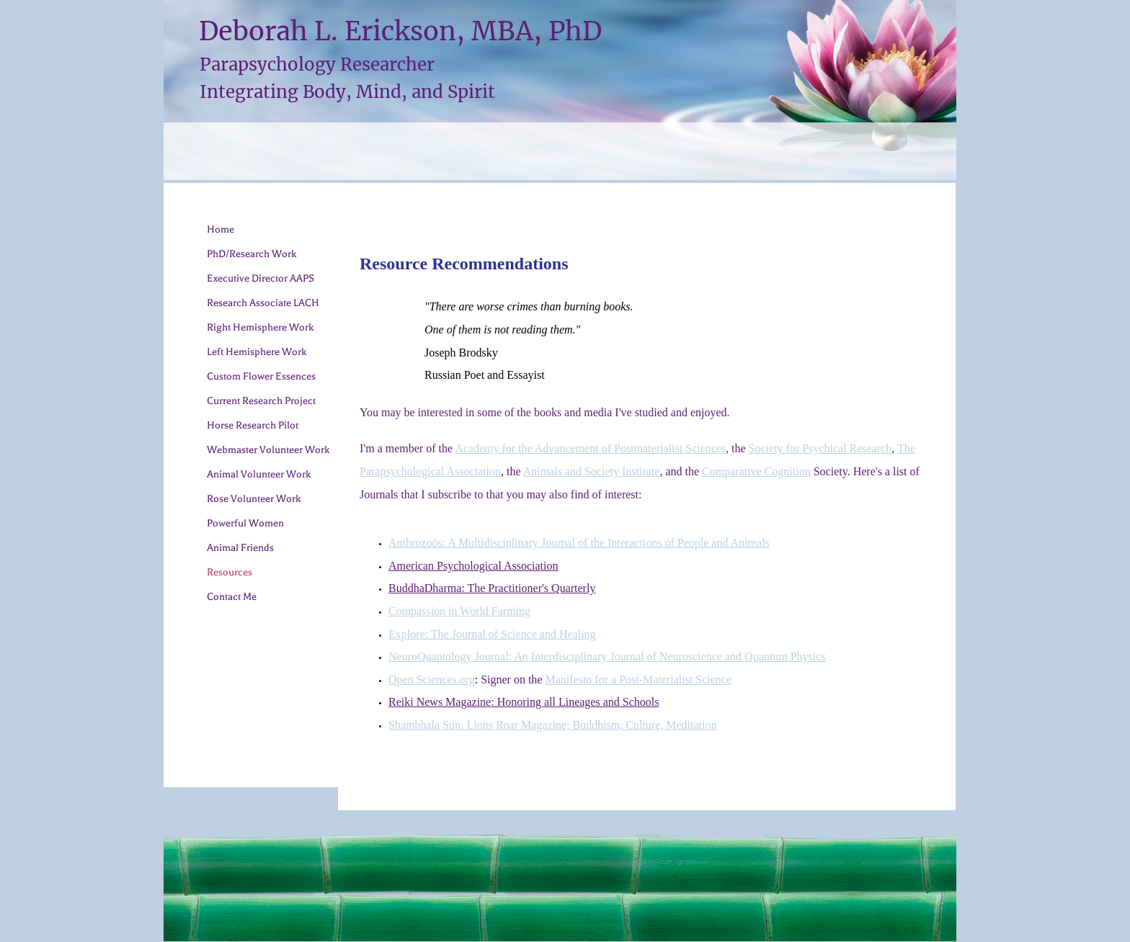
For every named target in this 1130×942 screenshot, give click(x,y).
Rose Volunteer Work (254, 499)
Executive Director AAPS (260, 278)
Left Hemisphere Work (256, 352)
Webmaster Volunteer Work (268, 450)
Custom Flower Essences (261, 376)
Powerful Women (245, 523)
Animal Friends (240, 548)
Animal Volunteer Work (259, 474)
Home (220, 229)
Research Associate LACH (263, 303)
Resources (229, 572)
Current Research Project (261, 401)
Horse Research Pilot (252, 425)
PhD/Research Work (251, 254)
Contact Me (232, 597)
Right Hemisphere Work (260, 327)
